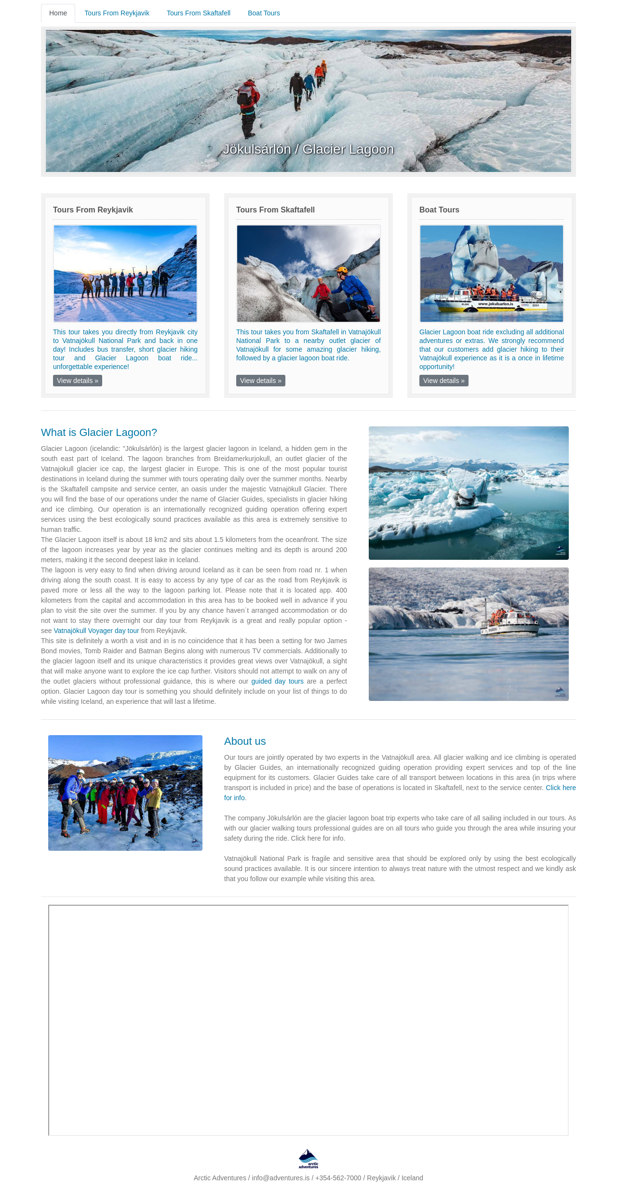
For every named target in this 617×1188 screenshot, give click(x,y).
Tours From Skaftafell (198, 13)
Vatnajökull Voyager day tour (96, 630)
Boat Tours (264, 13)
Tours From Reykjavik (116, 13)
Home (58, 13)
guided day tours (278, 681)
